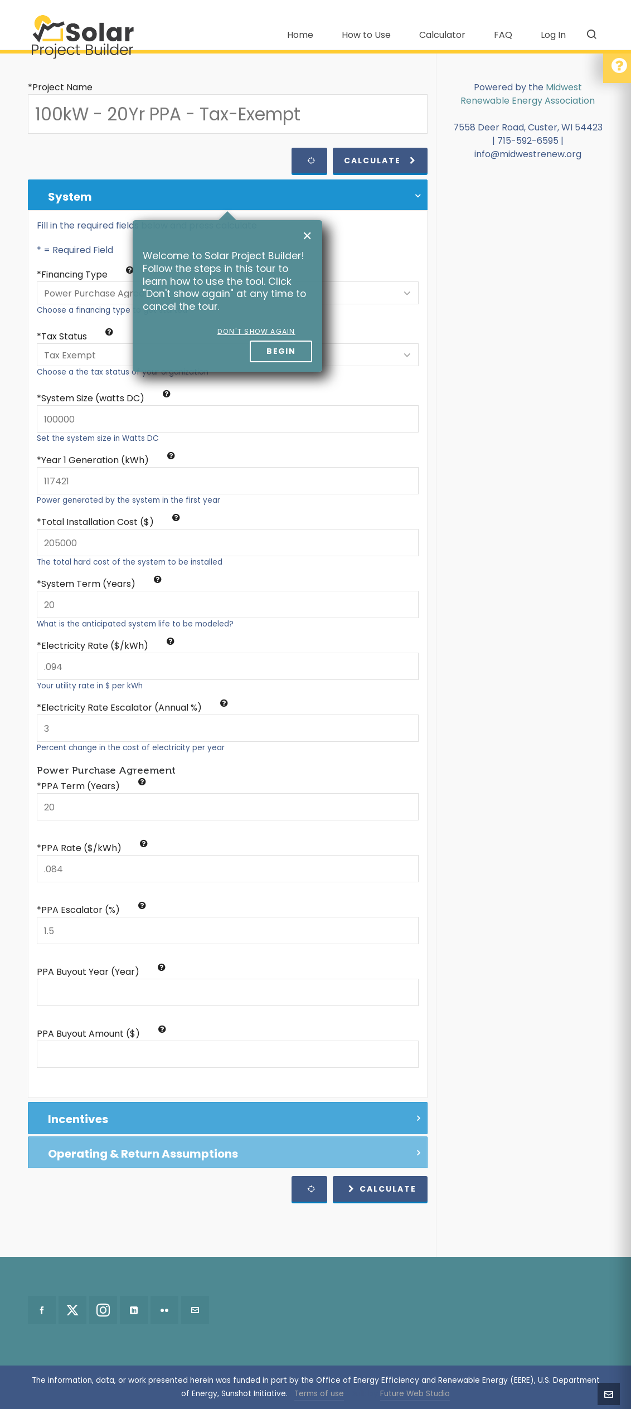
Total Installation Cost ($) (110, 522)
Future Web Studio (415, 1393)
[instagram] (103, 1310)
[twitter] (72, 1310)
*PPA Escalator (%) (91, 909)
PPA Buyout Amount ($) (101, 1033)
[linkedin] (134, 1310)
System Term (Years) (101, 583)
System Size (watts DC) (106, 398)
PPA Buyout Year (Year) (101, 971)
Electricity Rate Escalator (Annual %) (134, 707)
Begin (280, 351)
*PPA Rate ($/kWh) (92, 848)
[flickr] (164, 1310)
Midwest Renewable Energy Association (527, 94)
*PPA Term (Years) (91, 786)
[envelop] (195, 1310)
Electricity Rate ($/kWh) (107, 645)
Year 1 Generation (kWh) (108, 460)
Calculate (380, 160)
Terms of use (319, 1393)
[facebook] (42, 1310)
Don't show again (256, 331)
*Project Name (60, 87)
